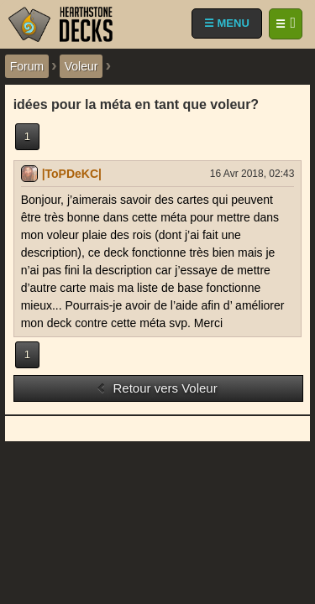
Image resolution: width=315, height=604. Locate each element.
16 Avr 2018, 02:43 (252, 174)
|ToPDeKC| (72, 173)
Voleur (81, 66)
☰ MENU (226, 23)
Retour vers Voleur (156, 388)
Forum (27, 66)
